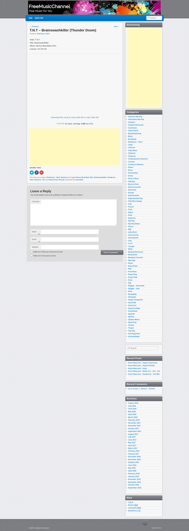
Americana (132, 128)
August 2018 (133, 403)
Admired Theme (156, 528)
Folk (130, 204)
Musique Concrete (135, 257)
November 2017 (134, 426)
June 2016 (132, 465)
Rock (130, 291)
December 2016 (134, 457)
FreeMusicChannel (49, 6)
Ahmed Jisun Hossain (56, 180)
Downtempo (133, 173)
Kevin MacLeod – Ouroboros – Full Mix (144, 374)
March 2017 (132, 448)
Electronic (132, 190)
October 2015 (133, 485)
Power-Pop (132, 274)
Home (30, 18)
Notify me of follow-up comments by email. (48, 252)
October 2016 (133, 462)
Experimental (133, 195)
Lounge (131, 246)
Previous (34, 26)
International (133, 238)
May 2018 (132, 412)
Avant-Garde (133, 131)
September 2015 (134, 488)
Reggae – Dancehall (136, 286)
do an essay (133, 389)
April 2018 (132, 414)
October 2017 (133, 429)
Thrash (131, 328)
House (130, 226)
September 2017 (134, 431)
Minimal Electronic (135, 252)
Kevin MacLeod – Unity (137, 368)
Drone (130, 176)
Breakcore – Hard (135, 142)
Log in (130, 502)
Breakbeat (132, 139)
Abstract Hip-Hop (135, 117)
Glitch (130, 212)
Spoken (131, 317)
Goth (130, 215)
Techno (131, 325)
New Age (131, 260)
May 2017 (132, 443)
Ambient (131, 122)
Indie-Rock (132, 232)
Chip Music (132, 150)
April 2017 (132, 445)
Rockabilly (132, 294)
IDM (129, 229)
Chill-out (131, 148)
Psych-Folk (132, 277)
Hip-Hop (131, 221)
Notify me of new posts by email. (44, 256)
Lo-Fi (130, 243)
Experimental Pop (135, 198)
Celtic (130, 145)
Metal (130, 249)
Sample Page (39, 18)
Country (131, 162)
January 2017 (133, 454)
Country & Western (136, 164)
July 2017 (132, 437)
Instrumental (133, 235)
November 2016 (134, 459)
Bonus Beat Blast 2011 (84, 177)
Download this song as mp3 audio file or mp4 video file (75, 117)
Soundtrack (133, 311)
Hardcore (64, 177)
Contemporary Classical (138, 159)
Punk (130, 280)
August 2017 (133, 434)
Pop (129, 269)
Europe (131, 193)
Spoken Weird (133, 320)
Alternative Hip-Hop (136, 119)
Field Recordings (135, 201)
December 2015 (134, 479)
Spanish (131, 314)
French (131, 207)
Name (36, 232)
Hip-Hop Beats (134, 224)
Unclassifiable (134, 336)
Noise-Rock (133, 266)
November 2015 (134, 482)
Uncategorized (134, 334)
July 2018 (132, 406)
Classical (131, 156)
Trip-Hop (131, 331)
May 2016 (132, 468)
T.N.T (44, 180)
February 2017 (134, 451)
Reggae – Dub (134, 289)
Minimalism (132, 255)
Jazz (130, 241)
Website (35, 247)
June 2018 (132, 409)
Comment (35, 201)
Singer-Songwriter (135, 300)
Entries (133, 505)
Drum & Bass (133, 178)
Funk (130, 209)
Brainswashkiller (100, 177)
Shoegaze (132, 297)
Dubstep (131, 181)
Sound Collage (134, 308)
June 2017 (132, 440)
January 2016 (133, 476)
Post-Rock (132, 272)
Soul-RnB (132, 303)
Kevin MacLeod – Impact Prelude (141, 365)
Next (117, 26)
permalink (79, 180)
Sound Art (132, 305)
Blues (130, 136)
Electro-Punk (133, 184)
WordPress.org (134, 511)
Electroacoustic (134, 187)
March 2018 (132, 417)
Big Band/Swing (134, 133)
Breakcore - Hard (53, 177)
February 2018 (134, 420)
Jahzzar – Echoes (148, 389)
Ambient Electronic (136, 125)
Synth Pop (132, 322)
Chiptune (131, 153)
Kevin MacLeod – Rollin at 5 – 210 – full (144, 371)
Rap (129, 283)
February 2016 (134, 474)
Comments (134, 508)
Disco (130, 170)
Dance (130, 167)
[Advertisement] (75, 146)
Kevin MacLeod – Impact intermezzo (142, 363)
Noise (130, 263)
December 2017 (134, 423)
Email (36, 240)
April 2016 (132, 471)
